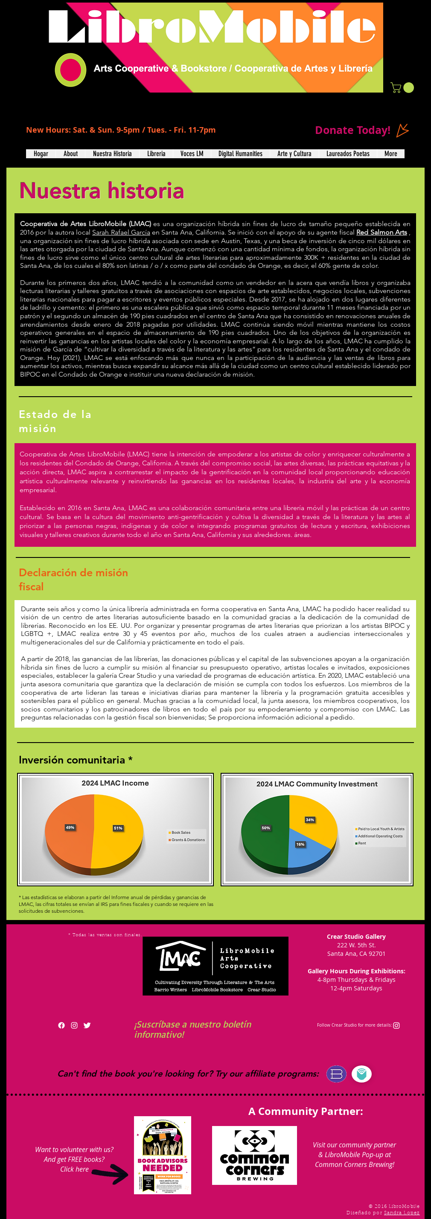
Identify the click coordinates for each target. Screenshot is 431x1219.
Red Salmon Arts (381, 232)
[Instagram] (396, 1025)
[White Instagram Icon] (74, 1025)
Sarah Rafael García (121, 232)
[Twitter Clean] (87, 1025)
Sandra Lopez (402, 1213)
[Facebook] (61, 1025)
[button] (403, 87)
